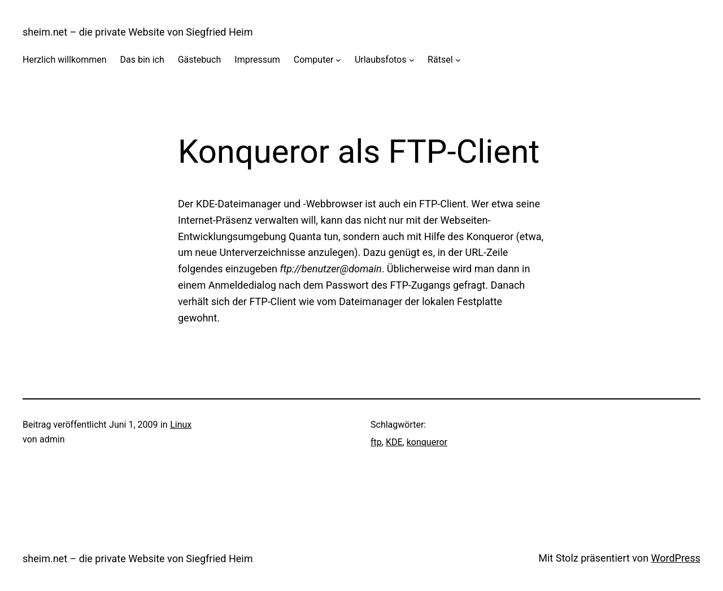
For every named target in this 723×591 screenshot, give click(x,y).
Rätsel (440, 59)
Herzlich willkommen (65, 59)
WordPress (675, 558)
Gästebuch (199, 59)
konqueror (427, 442)
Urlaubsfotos (381, 59)
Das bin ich (142, 59)
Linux (180, 424)
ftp (376, 442)
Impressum (257, 59)
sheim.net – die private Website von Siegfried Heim (138, 32)
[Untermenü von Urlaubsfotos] (412, 60)
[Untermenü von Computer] (338, 60)
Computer (314, 59)
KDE (394, 442)
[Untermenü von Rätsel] (458, 60)
